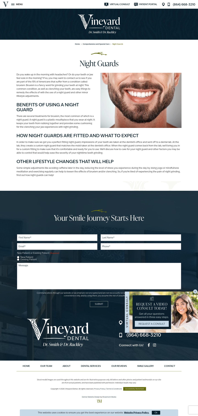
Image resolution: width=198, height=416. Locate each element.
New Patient (26, 257)
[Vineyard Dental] (6, 4)
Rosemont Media (109, 397)
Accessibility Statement (134, 389)
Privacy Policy (99, 389)
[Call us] (181, 4)
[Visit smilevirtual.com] (117, 4)
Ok (156, 412)
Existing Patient (28, 259)
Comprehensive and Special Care (96, 44)
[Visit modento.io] (145, 4)
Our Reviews (119, 366)
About (67, 366)
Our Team (46, 366)
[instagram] (154, 345)
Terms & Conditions (114, 389)
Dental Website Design (91, 397)
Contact (169, 366)
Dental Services (91, 366)
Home (77, 44)
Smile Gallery (145, 366)
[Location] (164, 4)
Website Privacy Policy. (136, 412)
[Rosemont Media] (99, 402)
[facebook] (149, 345)
